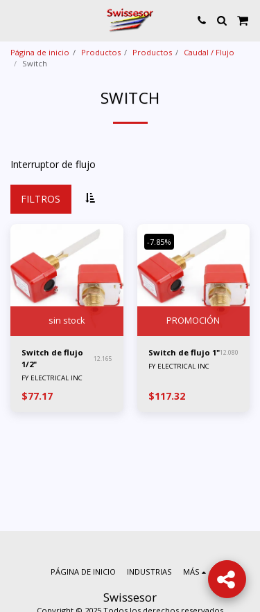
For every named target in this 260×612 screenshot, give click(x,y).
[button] (15, 20)
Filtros (40, 198)
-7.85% (159, 242)
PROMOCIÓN (193, 320)
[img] (66, 280)
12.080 (229, 352)
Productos (101, 52)
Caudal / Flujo (209, 52)
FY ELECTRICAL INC (52, 377)
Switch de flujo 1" (184, 352)
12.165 (103, 358)
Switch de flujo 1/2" (52, 358)
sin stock (67, 320)
